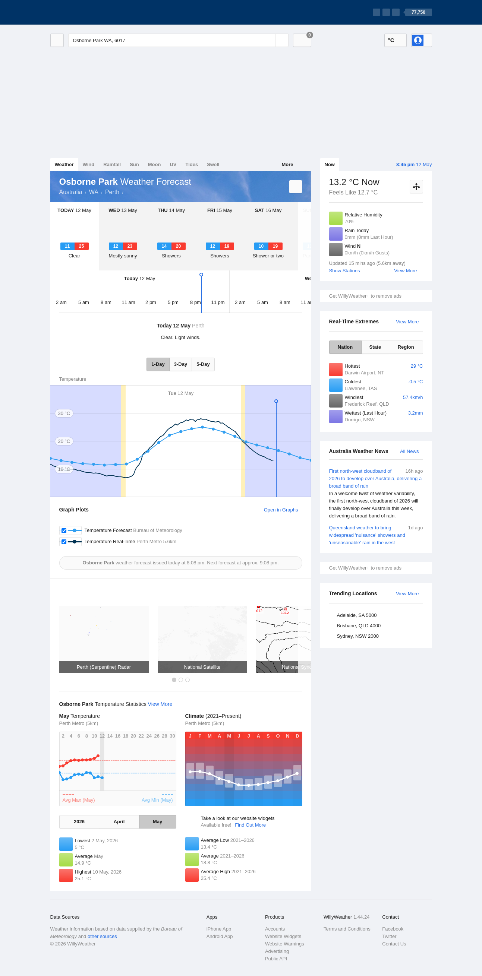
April (119, 821)
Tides (191, 164)
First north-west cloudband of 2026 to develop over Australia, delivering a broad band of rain (376, 494)
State (375, 347)
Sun (134, 164)
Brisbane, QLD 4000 (359, 625)
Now (330, 164)
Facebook (392, 929)
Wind (89, 164)
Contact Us (394, 944)
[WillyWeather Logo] (85, 12)
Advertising (277, 951)
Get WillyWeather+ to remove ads (365, 296)
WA (93, 192)
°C (391, 40)
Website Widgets (283, 936)
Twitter (389, 936)
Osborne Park (127, 191)
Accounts (275, 929)
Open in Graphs (281, 510)
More (287, 164)
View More (405, 270)
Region (406, 347)
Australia (70, 192)
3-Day (180, 364)
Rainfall (112, 164)
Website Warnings (284, 944)
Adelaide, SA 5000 (357, 615)
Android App (220, 936)
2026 (79, 821)
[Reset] (269, 40)
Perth (112, 192)
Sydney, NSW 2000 (358, 636)
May (157, 821)
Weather (64, 164)
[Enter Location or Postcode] (178, 40)
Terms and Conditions (347, 929)
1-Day (157, 364)
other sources (102, 936)
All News (409, 451)
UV (173, 164)
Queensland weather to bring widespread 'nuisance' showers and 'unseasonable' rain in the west (376, 534)
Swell (213, 164)
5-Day (203, 364)
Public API (276, 958)
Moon (154, 164)
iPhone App (219, 929)
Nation (345, 347)
